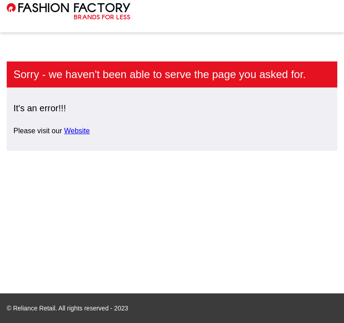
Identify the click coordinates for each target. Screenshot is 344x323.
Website (77, 131)
